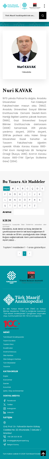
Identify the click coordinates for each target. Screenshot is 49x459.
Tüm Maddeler (9, 363)
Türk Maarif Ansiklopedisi (13, 337)
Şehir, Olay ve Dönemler (13, 391)
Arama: (23, 212)
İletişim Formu (11, 444)
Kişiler (5, 376)
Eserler (6, 383)
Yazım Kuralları (9, 341)
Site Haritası (8, 355)
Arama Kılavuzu (9, 352)
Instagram (9, 408)
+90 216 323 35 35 (12, 436)
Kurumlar (7, 387)
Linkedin (8, 412)
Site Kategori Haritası (12, 359)
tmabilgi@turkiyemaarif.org (16, 440)
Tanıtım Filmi (8, 344)
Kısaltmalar (8, 348)
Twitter (8, 404)
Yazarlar (6, 366)
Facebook (9, 400)
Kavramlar (7, 380)
